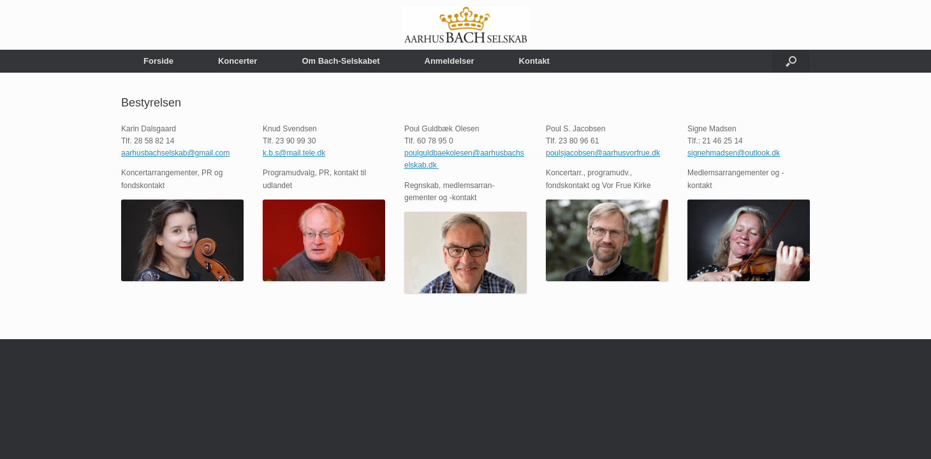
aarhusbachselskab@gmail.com (175, 153)
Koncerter (237, 61)
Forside (158, 61)
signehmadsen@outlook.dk (733, 153)
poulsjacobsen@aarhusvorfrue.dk (603, 153)
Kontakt (534, 61)
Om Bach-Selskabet (340, 61)
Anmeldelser (449, 61)
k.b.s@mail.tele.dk (294, 153)
